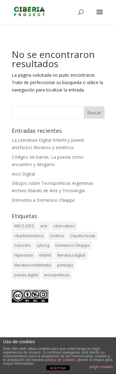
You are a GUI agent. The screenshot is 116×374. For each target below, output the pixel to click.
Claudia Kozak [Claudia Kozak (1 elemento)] (82, 235)
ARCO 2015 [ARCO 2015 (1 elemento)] (24, 226)
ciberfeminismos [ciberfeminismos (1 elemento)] (29, 235)
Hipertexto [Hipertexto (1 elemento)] (23, 255)
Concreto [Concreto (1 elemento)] (22, 245)
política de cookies (60, 360)
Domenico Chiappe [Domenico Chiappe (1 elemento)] (72, 245)
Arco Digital (23, 174)
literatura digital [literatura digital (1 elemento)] (71, 255)
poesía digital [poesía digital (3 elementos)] (26, 275)
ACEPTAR (58, 368)
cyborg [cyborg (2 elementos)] (43, 245)
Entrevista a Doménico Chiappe (43, 200)
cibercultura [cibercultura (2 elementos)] (64, 226)
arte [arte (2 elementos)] (43, 226)
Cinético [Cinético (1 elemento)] (57, 235)
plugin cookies (101, 367)
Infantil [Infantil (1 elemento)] (45, 255)
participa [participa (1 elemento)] (65, 265)
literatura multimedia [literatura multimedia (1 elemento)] (32, 265)
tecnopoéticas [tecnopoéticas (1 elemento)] (56, 275)
